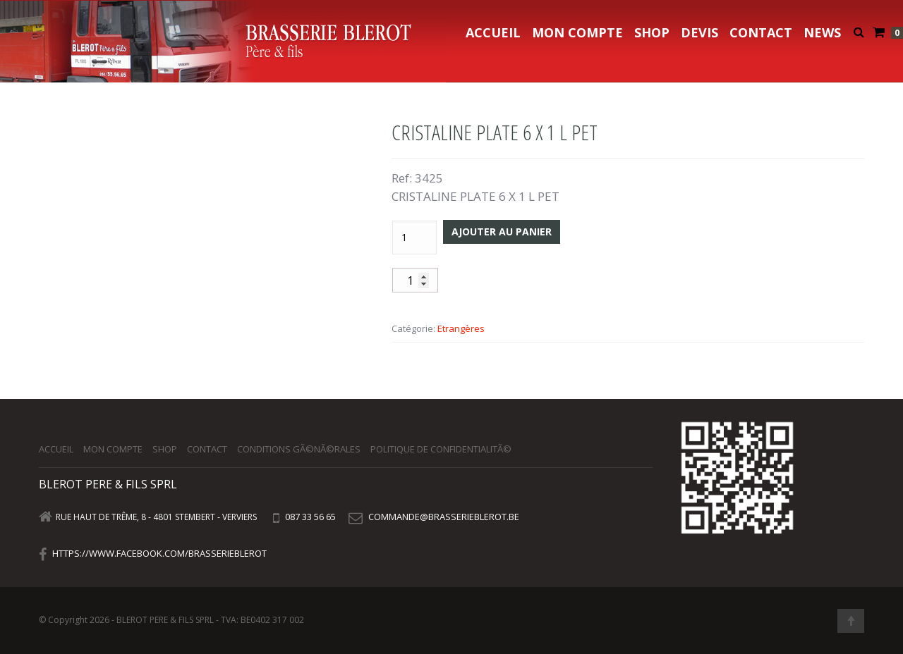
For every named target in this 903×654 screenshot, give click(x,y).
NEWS (822, 32)
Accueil (493, 32)
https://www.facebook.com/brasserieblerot (159, 553)
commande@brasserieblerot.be (443, 516)
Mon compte (577, 32)
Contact (760, 32)
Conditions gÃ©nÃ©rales (298, 449)
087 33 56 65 (309, 516)
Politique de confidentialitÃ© (440, 449)
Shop (651, 32)
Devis (699, 32)
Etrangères (461, 328)
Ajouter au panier (502, 231)
